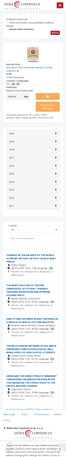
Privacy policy (41, 414)
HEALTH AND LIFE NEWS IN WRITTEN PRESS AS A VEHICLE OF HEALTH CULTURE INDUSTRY (32, 320)
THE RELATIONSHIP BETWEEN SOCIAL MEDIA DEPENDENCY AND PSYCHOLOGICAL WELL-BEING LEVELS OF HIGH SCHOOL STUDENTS (31, 349)
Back (55, 32)
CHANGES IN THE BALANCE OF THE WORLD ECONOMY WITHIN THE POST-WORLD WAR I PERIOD (31, 258)
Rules (25, 414)
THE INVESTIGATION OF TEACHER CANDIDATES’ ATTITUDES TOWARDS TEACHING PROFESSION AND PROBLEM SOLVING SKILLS (28, 290)
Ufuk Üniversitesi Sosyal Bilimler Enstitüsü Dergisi (30, 24)
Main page (9, 414)
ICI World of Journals (17, 19)
